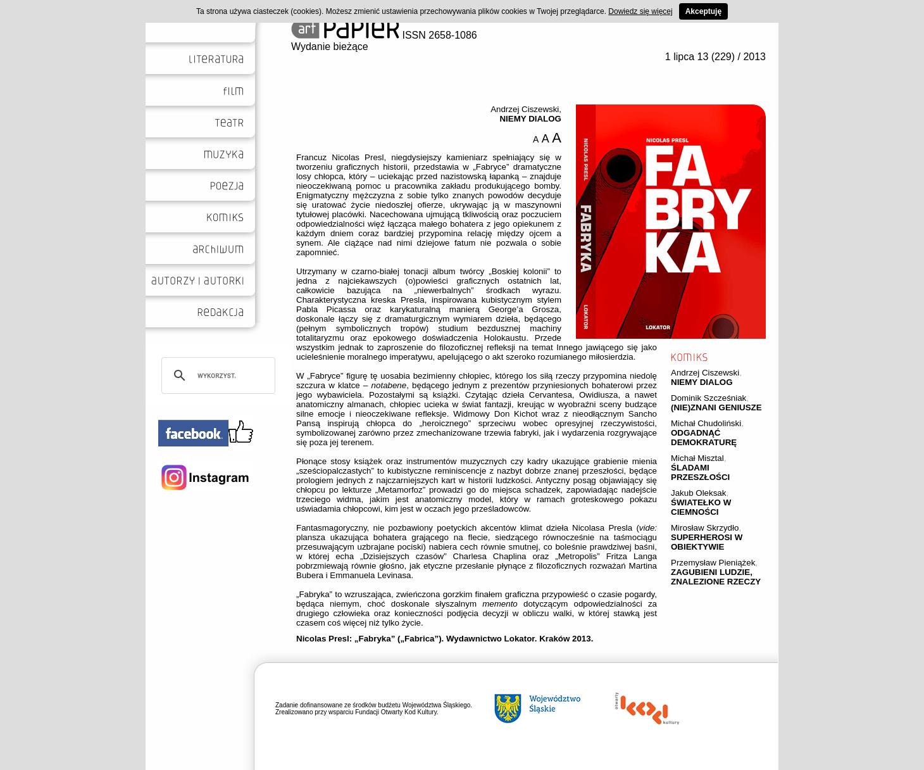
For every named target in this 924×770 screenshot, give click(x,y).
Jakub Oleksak (698, 493)
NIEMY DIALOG (702, 382)
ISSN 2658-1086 (384, 35)
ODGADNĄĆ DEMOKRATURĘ (704, 437)
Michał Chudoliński (706, 423)
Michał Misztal (697, 458)
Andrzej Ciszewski (705, 372)
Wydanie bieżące (329, 46)
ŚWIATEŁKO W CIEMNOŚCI (701, 507)
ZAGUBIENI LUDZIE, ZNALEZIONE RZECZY (716, 576)
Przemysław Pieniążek (713, 562)
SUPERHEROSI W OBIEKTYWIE (706, 542)
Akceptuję (703, 11)
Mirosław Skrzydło (705, 528)
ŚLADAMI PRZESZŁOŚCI (700, 472)
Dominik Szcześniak (708, 398)
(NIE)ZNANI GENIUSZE (716, 407)
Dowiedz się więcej (640, 11)
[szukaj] (216, 375)
